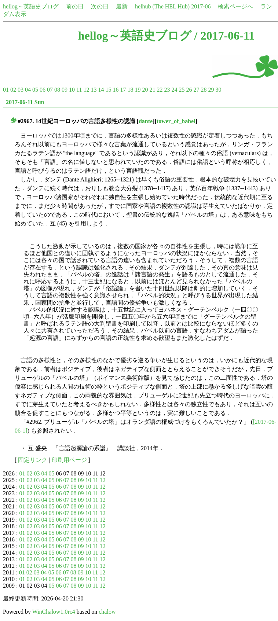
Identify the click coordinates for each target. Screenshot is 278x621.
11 (79, 90)
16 (115, 90)
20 (145, 90)
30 (218, 90)
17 (123, 90)
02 (13, 90)
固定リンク (32, 460)
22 (159, 90)
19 (137, 90)
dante (146, 121)
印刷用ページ (69, 460)
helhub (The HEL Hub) (162, 6)
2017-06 (201, 6)
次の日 (100, 6)
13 (93, 90)
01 (6, 90)
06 (42, 90)
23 (167, 90)
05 (35, 90)
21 (152, 90)
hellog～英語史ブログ (31, 6)
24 (174, 90)
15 (108, 90)
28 (203, 90)
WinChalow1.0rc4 (53, 612)
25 (181, 90)
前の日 (75, 6)
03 (20, 90)
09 (64, 90)
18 (130, 90)
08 (57, 90)
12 (86, 90)
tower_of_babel (176, 121)
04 (28, 90)
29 (211, 90)
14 (101, 90)
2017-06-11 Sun (25, 102)
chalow (107, 612)
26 (189, 90)
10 (72, 90)
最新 (122, 6)
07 (50, 90)
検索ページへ (235, 6)
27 (196, 90)
